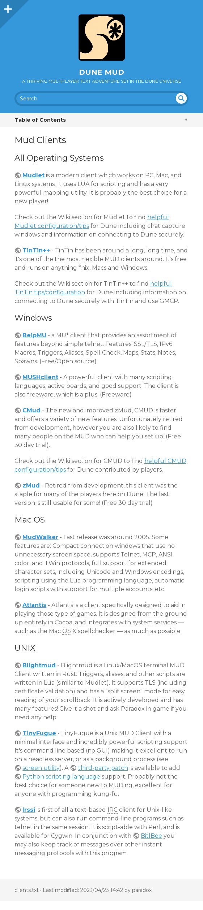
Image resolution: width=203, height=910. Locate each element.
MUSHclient (40, 377)
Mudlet (33, 175)
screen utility (41, 767)
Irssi (28, 809)
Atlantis (34, 605)
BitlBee (151, 835)
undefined (181, 98)
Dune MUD (101, 72)
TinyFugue (39, 733)
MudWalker (40, 537)
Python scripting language (61, 776)
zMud (31, 485)
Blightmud (39, 665)
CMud (31, 410)
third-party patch (103, 767)
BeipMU (34, 335)
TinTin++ (36, 250)
